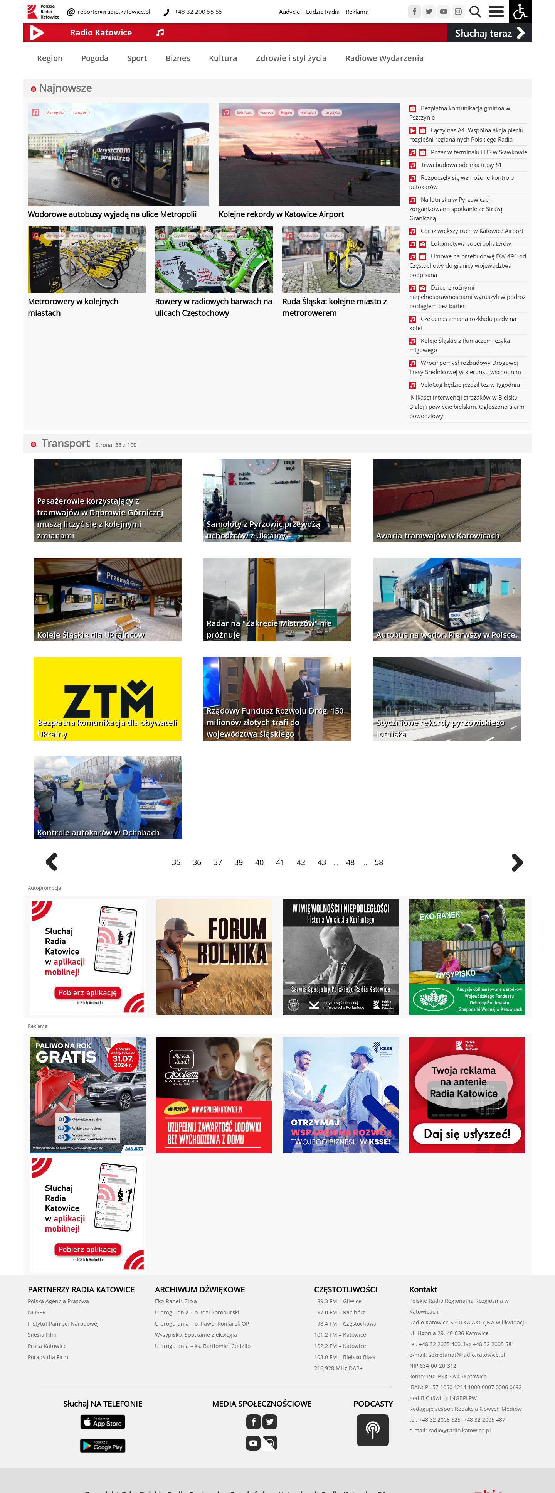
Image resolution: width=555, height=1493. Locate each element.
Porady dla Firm (48, 1357)
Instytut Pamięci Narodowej (63, 1323)
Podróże (266, 112)
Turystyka (332, 112)
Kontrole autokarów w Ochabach (98, 832)
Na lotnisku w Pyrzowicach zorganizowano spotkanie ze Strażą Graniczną (455, 209)
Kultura (223, 58)
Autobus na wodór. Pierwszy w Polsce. (446, 634)
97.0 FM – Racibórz (339, 1312)
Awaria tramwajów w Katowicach (438, 535)
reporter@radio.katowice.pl (113, 11)
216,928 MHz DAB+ (338, 1368)
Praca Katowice (47, 1346)
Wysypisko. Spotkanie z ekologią (196, 1334)
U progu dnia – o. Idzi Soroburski (197, 1312)
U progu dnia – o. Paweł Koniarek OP (202, 1323)
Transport (79, 112)
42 (301, 862)
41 (280, 862)
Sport (137, 58)
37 (218, 862)
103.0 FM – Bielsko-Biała (345, 1357)
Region (50, 58)
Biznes (178, 58)
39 (238, 862)
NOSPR (37, 1312)
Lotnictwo (244, 112)
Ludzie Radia (323, 11)
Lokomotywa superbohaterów (460, 243)
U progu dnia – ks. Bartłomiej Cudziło (203, 1346)
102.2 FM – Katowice (340, 1346)
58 (379, 862)
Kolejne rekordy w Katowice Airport (281, 214)
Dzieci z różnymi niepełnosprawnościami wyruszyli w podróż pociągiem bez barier (467, 296)
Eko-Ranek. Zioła (176, 1301)
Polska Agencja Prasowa (58, 1301)
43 (322, 862)
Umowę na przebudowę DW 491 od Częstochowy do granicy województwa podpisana (467, 265)
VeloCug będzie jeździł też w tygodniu (464, 384)
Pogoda (95, 58)
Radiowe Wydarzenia (384, 58)
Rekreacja (79, 235)
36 (197, 862)
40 (259, 862)
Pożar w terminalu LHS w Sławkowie (468, 152)
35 (176, 862)
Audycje (289, 11)
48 (350, 862)
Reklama (357, 11)
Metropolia (55, 112)
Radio (206, 235)
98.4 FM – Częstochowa (345, 1323)
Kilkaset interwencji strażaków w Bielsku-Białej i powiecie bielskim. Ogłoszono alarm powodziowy (467, 406)
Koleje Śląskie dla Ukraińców (90, 634)
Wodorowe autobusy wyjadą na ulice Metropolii (112, 214)
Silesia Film (42, 1334)
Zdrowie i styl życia (291, 58)
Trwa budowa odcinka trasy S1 (455, 165)
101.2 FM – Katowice (340, 1334)
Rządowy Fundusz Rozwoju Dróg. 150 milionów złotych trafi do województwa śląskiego (275, 722)
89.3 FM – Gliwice (338, 1301)
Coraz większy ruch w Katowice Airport (466, 230)
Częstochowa (183, 235)
